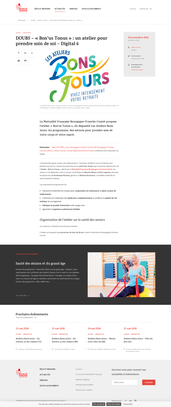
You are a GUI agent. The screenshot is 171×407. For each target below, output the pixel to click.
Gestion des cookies (84, 390)
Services (73, 8)
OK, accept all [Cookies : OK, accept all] (98, 404)
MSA (53, 147)
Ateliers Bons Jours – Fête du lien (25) (138, 340)
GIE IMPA (60, 147)
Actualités (60, 8)
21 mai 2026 (130, 328)
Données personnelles (84, 384)
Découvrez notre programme (27, 254)
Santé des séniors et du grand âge (40, 264)
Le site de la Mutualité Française (89, 374)
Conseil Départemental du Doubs (80, 150)
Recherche (144, 8)
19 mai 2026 (94, 328)
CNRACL (49, 150)
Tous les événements (26, 317)
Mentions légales (83, 379)
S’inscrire (149, 382)
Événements (22, 20)
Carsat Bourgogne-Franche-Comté (79, 147)
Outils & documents (91, 8)
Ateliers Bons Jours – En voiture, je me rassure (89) (65, 340)
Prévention (27, 33)
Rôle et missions (42, 8)
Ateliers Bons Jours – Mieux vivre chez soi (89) (101, 340)
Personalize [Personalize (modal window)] (128, 404)
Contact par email (137, 70)
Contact (133, 8)
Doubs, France (136, 47)
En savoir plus (22, 295)
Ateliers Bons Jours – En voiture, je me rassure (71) (28, 340)
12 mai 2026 (22, 328)
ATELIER (18, 33)
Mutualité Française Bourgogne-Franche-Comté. (92, 169)
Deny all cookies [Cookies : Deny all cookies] (113, 404)
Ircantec (62, 150)
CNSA (56, 150)
